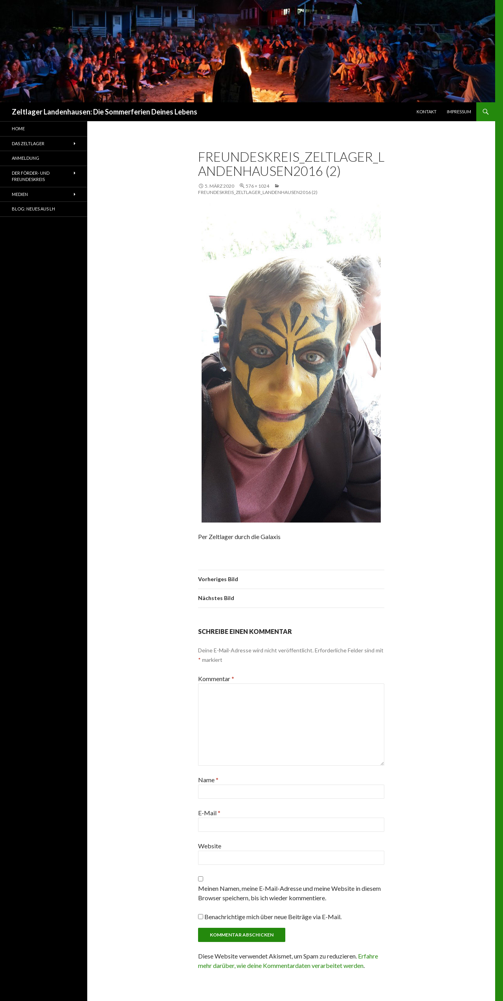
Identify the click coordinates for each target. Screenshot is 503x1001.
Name (208, 779)
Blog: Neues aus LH (33, 208)
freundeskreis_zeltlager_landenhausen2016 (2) (258, 192)
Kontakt (427, 111)
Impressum (459, 111)
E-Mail (209, 812)
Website (209, 846)
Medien (20, 194)
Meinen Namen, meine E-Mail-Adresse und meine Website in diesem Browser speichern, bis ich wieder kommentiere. (289, 893)
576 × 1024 (257, 186)
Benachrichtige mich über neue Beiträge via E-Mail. (272, 916)
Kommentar (216, 678)
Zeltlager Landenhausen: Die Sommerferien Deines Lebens (104, 111)
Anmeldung (25, 158)
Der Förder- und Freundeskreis (31, 176)
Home (18, 128)
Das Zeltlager (28, 143)
